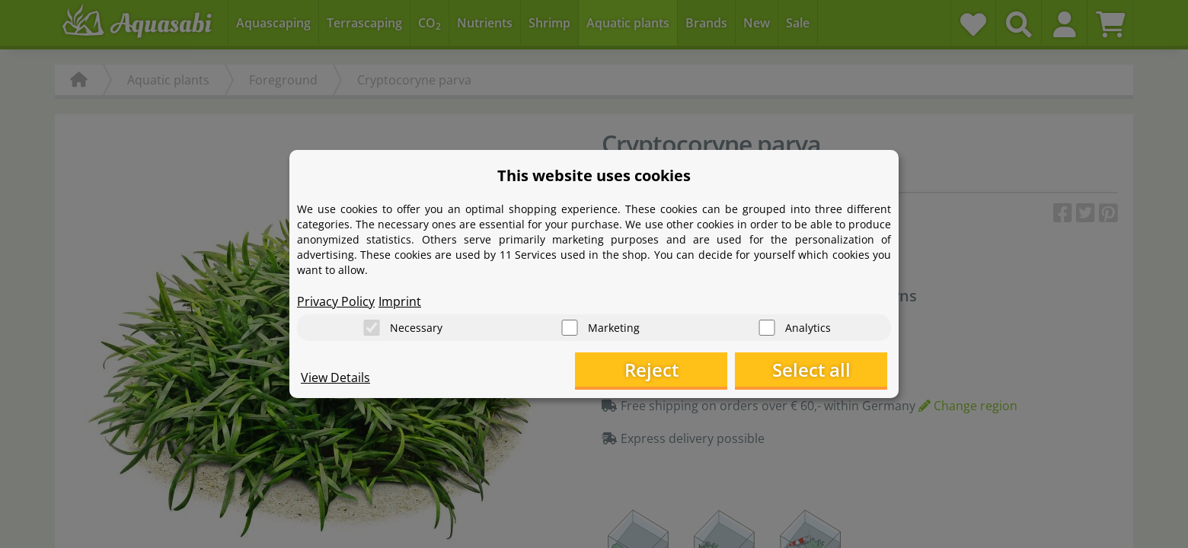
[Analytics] (766, 328)
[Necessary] (371, 328)
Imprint (399, 301)
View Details (335, 377)
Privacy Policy (336, 301)
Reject (651, 369)
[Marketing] (569, 328)
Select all (811, 369)
